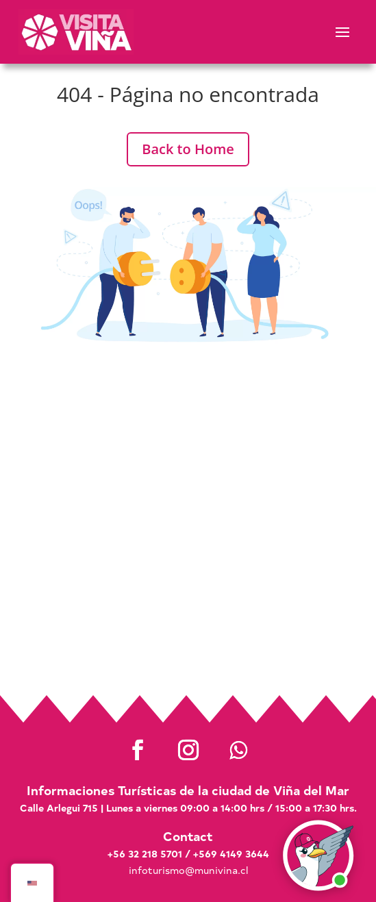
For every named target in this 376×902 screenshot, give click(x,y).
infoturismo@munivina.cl (188, 870)
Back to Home (188, 149)
